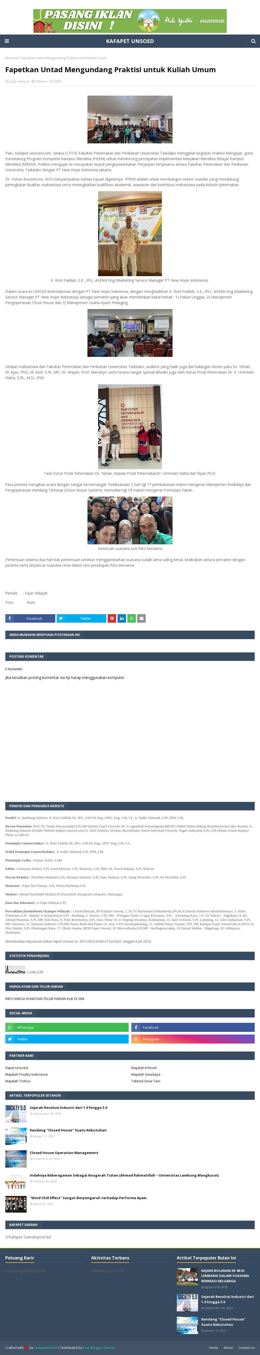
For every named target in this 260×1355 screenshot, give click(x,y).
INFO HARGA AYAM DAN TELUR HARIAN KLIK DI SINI (44, 998)
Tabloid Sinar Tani (145, 1081)
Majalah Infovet (144, 1067)
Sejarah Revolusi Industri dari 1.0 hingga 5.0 (68, 1107)
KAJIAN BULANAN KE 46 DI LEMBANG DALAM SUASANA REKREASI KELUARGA (225, 1275)
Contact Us (246, 1347)
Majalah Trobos (18, 1081)
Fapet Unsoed (16, 1067)
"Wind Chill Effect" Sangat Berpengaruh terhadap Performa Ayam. (89, 1197)
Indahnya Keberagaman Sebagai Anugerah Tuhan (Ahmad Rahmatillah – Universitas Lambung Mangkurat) (124, 1175)
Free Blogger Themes (99, 1347)
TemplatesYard (45, 1347)
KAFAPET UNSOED (130, 41)
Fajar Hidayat (19, 81)
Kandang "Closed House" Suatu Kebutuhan (68, 1130)
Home (213, 1347)
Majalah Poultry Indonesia (26, 1074)
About (228, 1347)
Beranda (11, 58)
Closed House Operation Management (64, 1152)
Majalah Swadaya (145, 1074)
